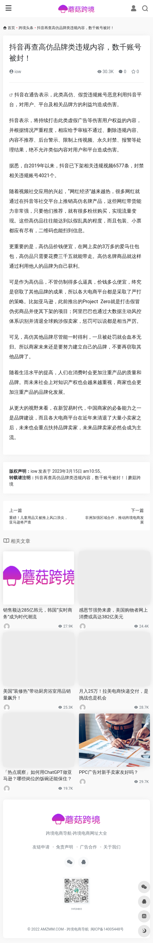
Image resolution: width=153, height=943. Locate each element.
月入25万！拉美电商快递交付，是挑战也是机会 (113, 694)
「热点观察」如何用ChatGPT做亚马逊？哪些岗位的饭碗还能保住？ (37, 775)
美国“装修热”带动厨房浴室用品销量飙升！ (37, 694)
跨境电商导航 (78, 929)
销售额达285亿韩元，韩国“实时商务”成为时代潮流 (37, 613)
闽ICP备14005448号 (107, 929)
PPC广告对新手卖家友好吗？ (108, 772)
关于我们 (112, 846)
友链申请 (41, 846)
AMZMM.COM (52, 929)
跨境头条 (26, 28)
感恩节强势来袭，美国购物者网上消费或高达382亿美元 (113, 613)
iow (15, 71)
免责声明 (64, 846)
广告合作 (88, 846)
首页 (11, 28)
